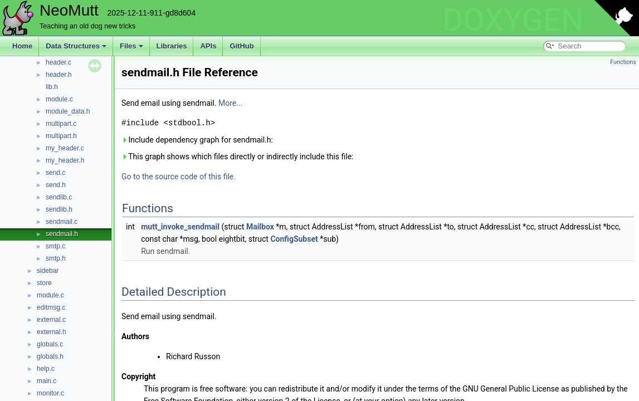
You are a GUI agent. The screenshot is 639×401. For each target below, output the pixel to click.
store (44, 283)
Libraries (172, 46)
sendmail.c (61, 222)
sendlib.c (59, 197)
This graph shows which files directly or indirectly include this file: (237, 156)
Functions (623, 62)
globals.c (50, 344)
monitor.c (50, 393)
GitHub (241, 46)
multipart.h (61, 136)
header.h (59, 75)
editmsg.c (51, 307)
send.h (56, 185)
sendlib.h (59, 209)
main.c (46, 381)
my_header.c (65, 148)
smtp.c (55, 246)
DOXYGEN (512, 20)
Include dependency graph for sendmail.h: (197, 139)
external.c (51, 320)
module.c (59, 99)
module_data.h (68, 111)
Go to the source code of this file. (178, 176)
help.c (46, 369)
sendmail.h (62, 234)
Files (131, 46)
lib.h (52, 87)
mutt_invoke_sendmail (180, 226)
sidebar (47, 271)
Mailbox (260, 226)
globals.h (50, 356)
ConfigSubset (294, 238)
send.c (55, 173)
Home (22, 46)
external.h (51, 332)
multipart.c (61, 124)
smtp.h (56, 258)
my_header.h (65, 160)
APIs (208, 46)
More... (230, 103)
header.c (58, 62)
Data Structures (76, 46)
